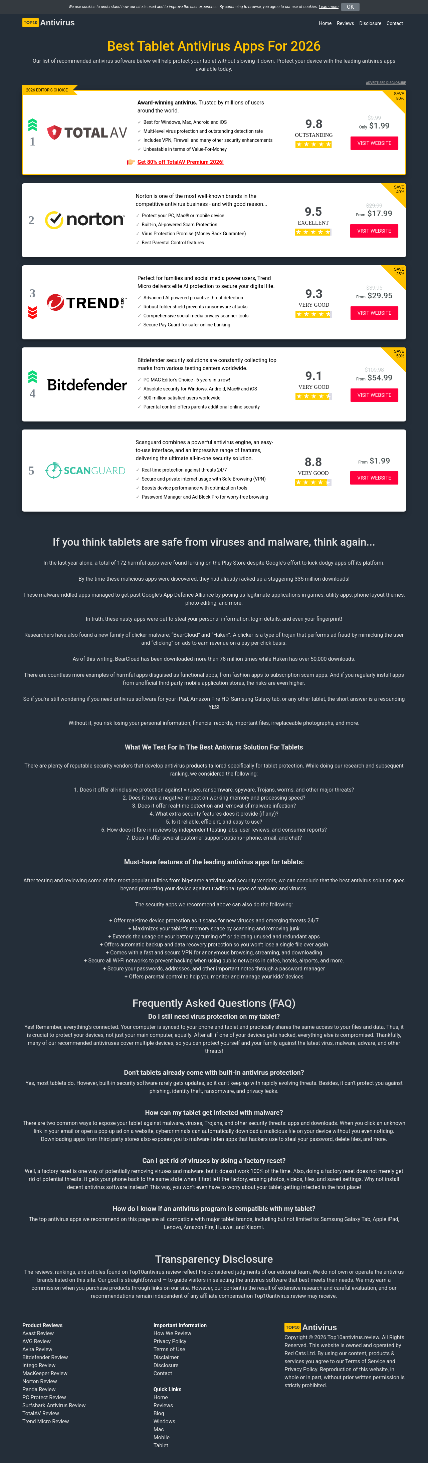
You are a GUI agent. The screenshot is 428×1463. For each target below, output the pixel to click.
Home (325, 23)
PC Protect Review (44, 1397)
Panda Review (39, 1389)
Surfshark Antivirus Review (54, 1405)
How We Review (172, 1333)
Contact (395, 23)
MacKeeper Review (44, 1373)
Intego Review (38, 1365)
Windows (164, 1421)
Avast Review (38, 1333)
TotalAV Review (40, 1413)
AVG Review (36, 1341)
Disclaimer (166, 1357)
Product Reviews (42, 1325)
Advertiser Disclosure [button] (386, 83)
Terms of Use (169, 1349)
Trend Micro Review (45, 1421)
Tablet (161, 1445)
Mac (159, 1429)
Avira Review (37, 1349)
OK (350, 7)
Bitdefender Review (45, 1357)
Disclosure (166, 1365)
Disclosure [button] (371, 23)
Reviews (345, 23)
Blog (159, 1413)
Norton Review (39, 1381)
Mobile (162, 1437)
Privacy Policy (170, 1341)
